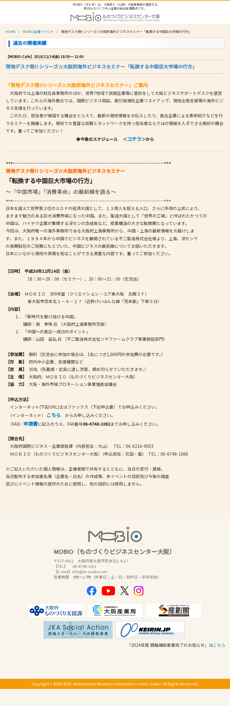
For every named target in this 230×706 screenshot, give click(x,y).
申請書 (30, 423)
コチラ (134, 138)
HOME (10, 31)
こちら (219, 645)
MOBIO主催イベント (38, 31)
